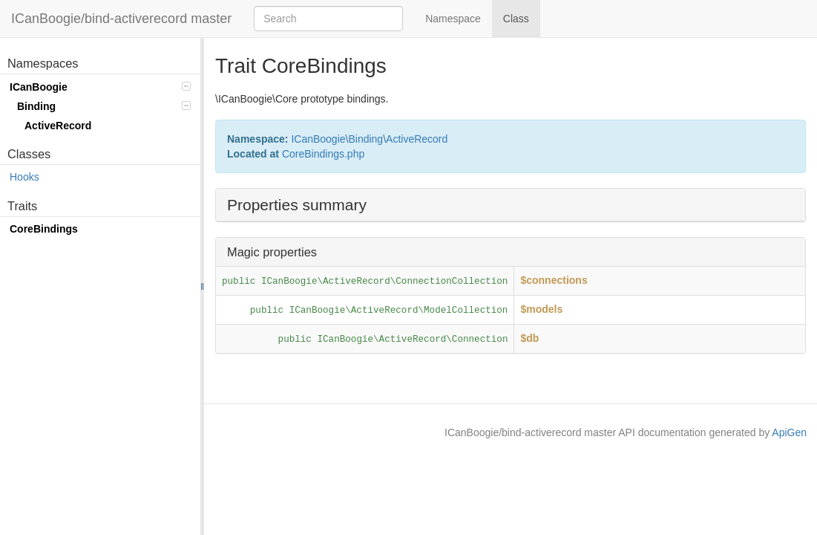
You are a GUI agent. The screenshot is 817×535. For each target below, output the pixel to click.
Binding (104, 106)
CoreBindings (44, 229)
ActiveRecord (57, 126)
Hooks (24, 177)
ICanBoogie (100, 87)
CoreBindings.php (323, 154)
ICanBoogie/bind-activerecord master (121, 18)
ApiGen (789, 432)
